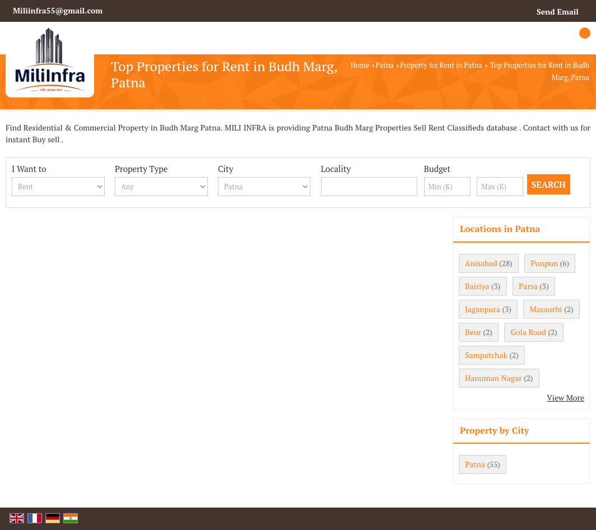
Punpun (544, 263)
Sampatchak (486, 355)
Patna (384, 65)
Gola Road (528, 332)
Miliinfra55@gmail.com (58, 10)
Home (360, 65)
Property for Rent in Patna (441, 65)
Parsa (528, 286)
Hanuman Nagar (493, 378)
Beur (473, 332)
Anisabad (481, 263)
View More (565, 397)
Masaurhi (545, 309)
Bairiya (477, 286)
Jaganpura (482, 309)
